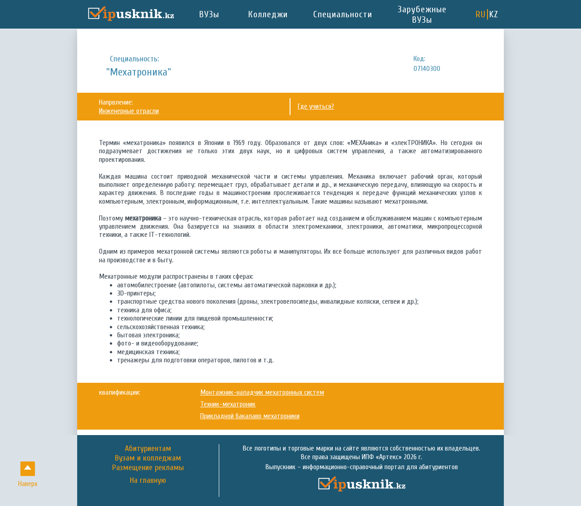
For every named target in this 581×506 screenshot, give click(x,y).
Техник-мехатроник (228, 404)
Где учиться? (316, 106)
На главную (148, 480)
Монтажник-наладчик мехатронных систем (262, 392)
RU (481, 14)
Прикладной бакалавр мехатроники (250, 416)
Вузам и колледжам (148, 458)
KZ (493, 14)
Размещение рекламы (148, 467)
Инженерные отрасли (129, 111)
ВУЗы (209, 14)
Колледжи (268, 14)
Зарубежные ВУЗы (422, 14)
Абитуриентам (148, 448)
